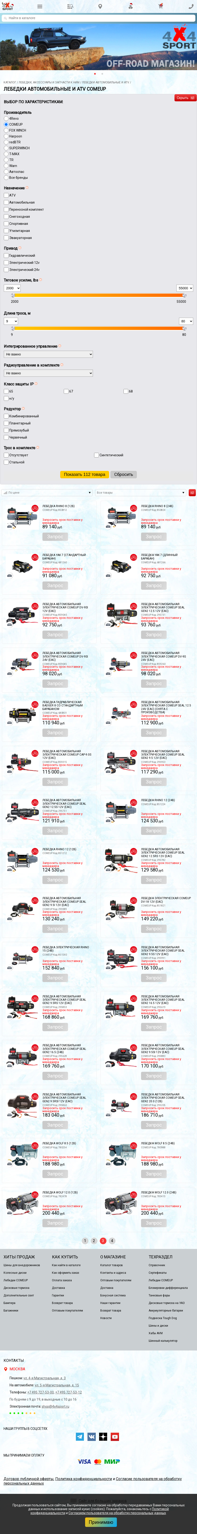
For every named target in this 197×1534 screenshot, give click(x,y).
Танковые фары (159, 1295)
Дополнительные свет (19, 1295)
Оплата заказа (62, 1280)
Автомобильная (22, 202)
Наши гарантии (110, 1303)
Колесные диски (15, 1272)
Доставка (58, 1288)
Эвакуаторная (20, 238)
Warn (13, 166)
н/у (11, 398)
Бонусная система (113, 1295)
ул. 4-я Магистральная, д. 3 (44, 1378)
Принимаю (101, 1522)
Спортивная (18, 224)
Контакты (14, 1360)
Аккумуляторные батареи (166, 1310)
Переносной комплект (26, 209)
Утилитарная (19, 231)
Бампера (9, 1303)
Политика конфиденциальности (83, 1479)
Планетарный (20, 423)
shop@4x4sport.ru (55, 1406)
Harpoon (15, 136)
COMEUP (16, 124)
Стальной (16, 462)
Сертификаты (158, 1272)
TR (11, 160)
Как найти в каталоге (66, 1265)
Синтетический (111, 455)
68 (131, 391)
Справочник (157, 1265)
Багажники (11, 1310)
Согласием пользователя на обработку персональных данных (117, 1513)
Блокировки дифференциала (168, 1288)
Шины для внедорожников (22, 1265)
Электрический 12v (24, 263)
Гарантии (58, 1295)
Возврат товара (62, 1303)
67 (71, 391)
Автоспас (16, 172)
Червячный (18, 437)
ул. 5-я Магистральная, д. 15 (57, 1385)
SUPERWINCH (19, 148)
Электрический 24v (24, 270)
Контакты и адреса (113, 1272)
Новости (106, 1318)
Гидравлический (22, 255)
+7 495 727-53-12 (68, 1392)
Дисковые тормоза (16, 1288)
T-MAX (14, 154)
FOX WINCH (17, 130)
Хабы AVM (156, 1333)
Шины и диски (158, 1325)
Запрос (55, 536)
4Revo (14, 118)
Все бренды (18, 177)
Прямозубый (19, 430)
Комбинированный (24, 416)
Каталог (10, 82)
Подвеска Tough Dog (163, 1318)
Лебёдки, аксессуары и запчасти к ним (49, 82)
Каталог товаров (111, 1265)
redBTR (15, 142)
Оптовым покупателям (67, 1310)
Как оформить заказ (65, 1272)
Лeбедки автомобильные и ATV (105, 82)
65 (11, 391)
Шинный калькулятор (163, 1340)
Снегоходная (19, 216)
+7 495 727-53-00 (40, 1392)
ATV (12, 195)
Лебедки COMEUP (16, 1280)
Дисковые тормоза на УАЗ (167, 1303)
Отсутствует (18, 455)
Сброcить (123, 474)
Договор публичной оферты (29, 1479)
